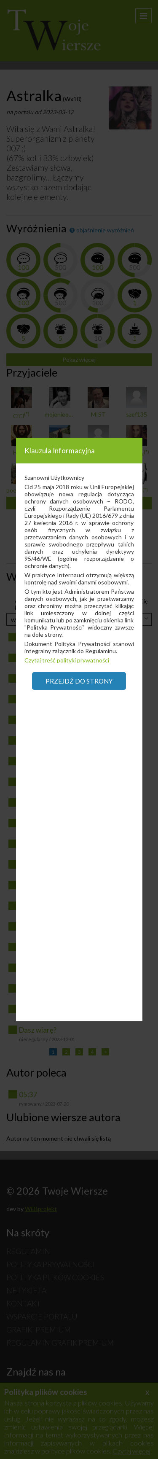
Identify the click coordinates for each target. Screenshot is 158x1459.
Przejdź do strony (79, 681)
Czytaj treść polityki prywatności (66, 660)
